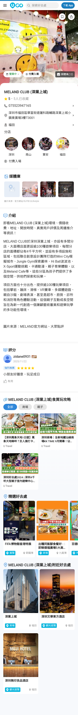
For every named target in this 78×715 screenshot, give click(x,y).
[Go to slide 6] (37, 80)
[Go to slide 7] (40, 80)
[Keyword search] (45, 5)
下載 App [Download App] (68, 5)
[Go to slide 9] (46, 80)
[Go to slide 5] (35, 80)
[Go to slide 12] (54, 80)
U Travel (7, 446)
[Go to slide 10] (48, 80)
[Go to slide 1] (24, 80)
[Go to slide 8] (43, 80)
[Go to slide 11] (51, 80)
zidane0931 (22, 357)
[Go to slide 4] (32, 80)
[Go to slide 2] (27, 80)
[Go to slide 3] (29, 80)
